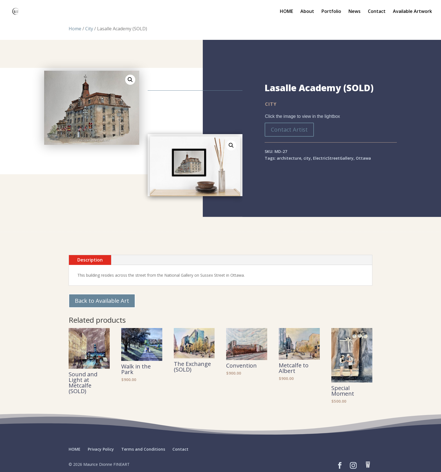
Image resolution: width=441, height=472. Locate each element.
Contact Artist (289, 129)
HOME (286, 11)
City (89, 29)
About (307, 11)
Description (90, 260)
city (307, 158)
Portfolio (331, 11)
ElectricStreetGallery (333, 158)
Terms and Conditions (143, 449)
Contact (377, 11)
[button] (130, 80)
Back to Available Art (102, 300)
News (354, 11)
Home (75, 29)
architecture (289, 158)
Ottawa (363, 158)
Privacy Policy (101, 449)
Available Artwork (412, 11)
